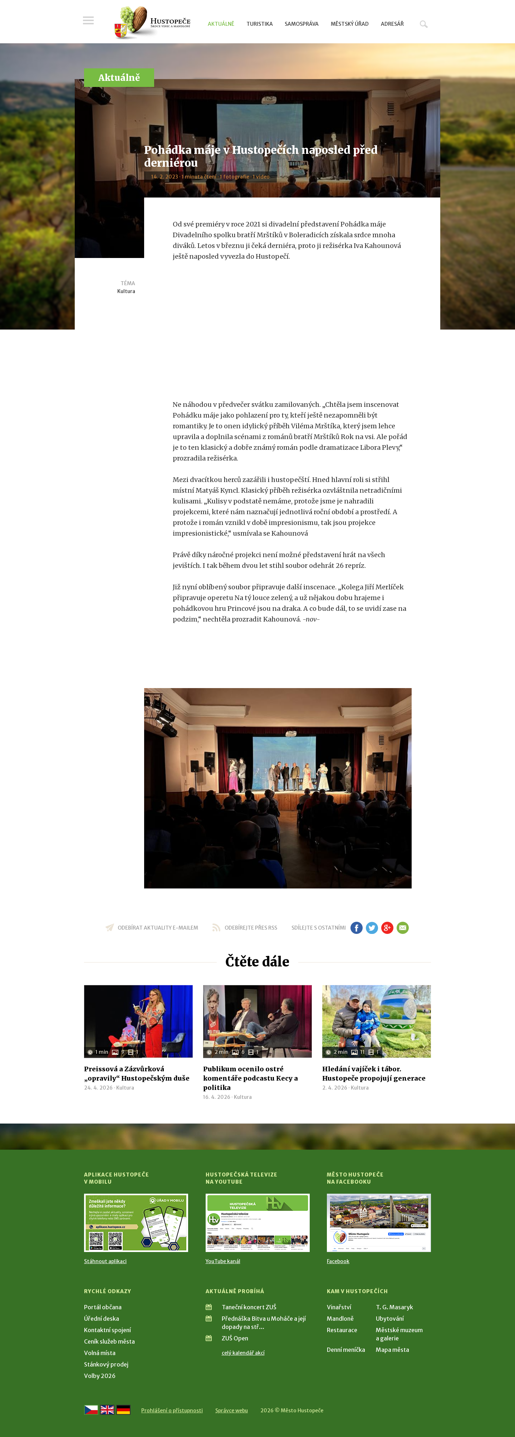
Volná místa (100, 1352)
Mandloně (340, 1318)
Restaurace (342, 1330)
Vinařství (339, 1307)
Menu (89, 22)
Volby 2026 (100, 1375)
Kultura (126, 291)
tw (372, 928)
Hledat (424, 24)
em (402, 928)
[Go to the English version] (107, 1410)
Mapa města (392, 1349)
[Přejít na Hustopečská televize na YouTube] (258, 1223)
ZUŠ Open (235, 1338)
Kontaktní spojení (107, 1330)
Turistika (259, 24)
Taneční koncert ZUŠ (249, 1307)
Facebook (338, 1261)
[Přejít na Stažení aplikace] (136, 1223)
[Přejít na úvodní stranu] (152, 23)
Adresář (392, 24)
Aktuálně (221, 24)
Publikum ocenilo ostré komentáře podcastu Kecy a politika (250, 1078)
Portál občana (103, 1307)
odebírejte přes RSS (251, 928)
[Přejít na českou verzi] (91, 1410)
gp (387, 928)
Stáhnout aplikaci (105, 1261)
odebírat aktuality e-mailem (158, 928)
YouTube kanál (223, 1261)
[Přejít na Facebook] (379, 1223)
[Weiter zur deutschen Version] (123, 1410)
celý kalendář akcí (243, 1353)
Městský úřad (350, 24)
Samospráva (302, 24)
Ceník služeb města (109, 1341)
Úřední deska (101, 1318)
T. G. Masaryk (394, 1307)
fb (356, 928)
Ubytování (390, 1318)
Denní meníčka (346, 1349)
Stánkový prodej (106, 1364)
